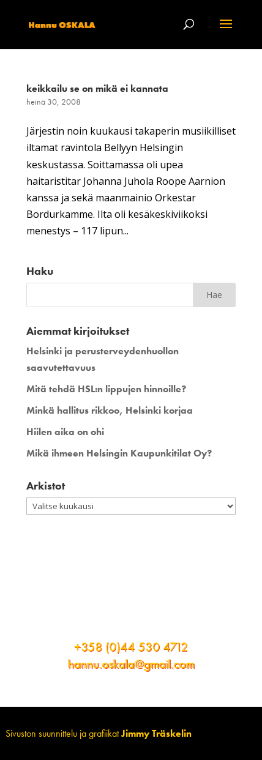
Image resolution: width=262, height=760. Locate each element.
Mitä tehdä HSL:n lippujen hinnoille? (106, 388)
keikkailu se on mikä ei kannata (97, 88)
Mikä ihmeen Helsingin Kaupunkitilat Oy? (119, 453)
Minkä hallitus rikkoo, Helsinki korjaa (109, 410)
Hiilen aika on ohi (65, 431)
